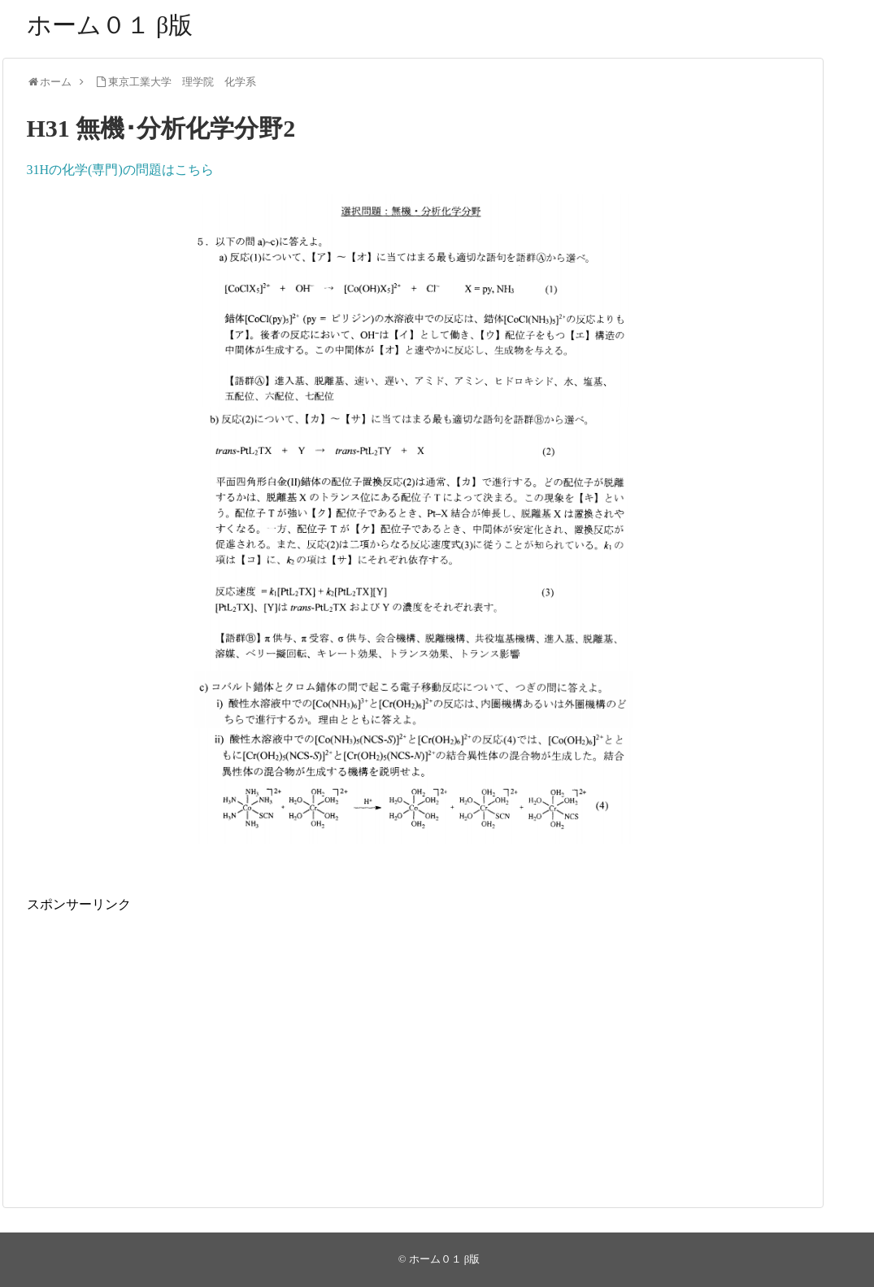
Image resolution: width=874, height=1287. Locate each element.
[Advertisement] (413, 1029)
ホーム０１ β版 (110, 24)
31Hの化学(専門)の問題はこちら (120, 170)
